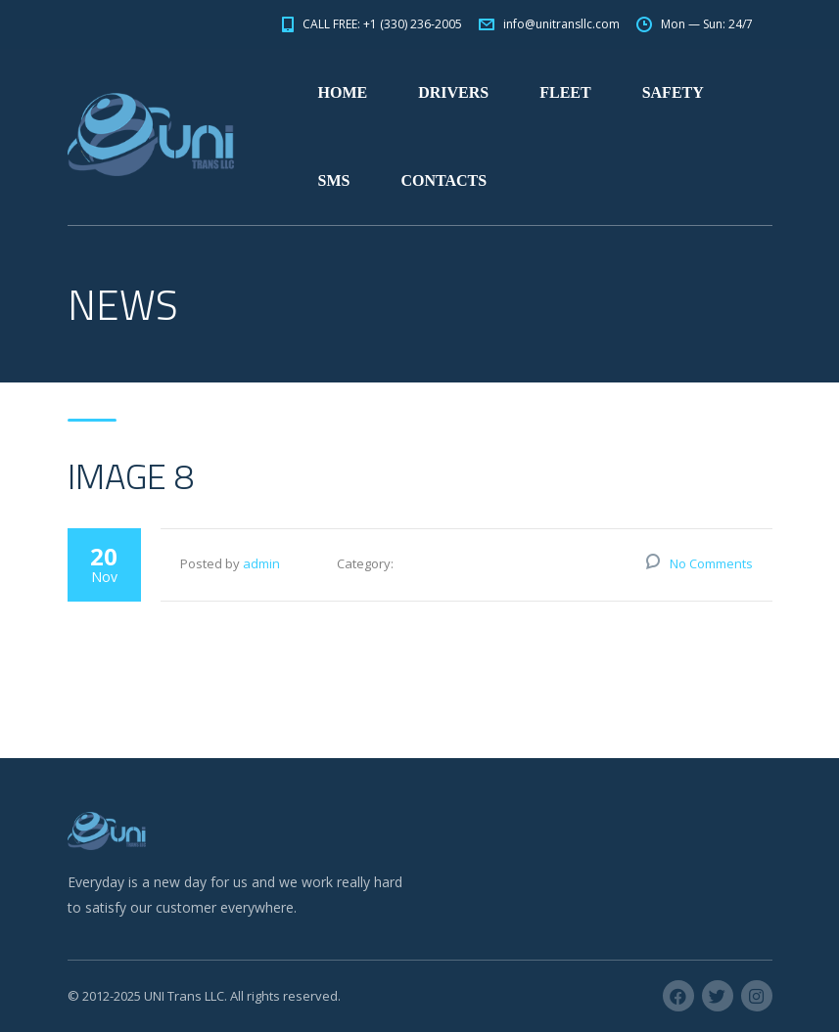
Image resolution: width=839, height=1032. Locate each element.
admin (261, 563)
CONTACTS (443, 180)
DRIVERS (453, 92)
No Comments (711, 563)
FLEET (564, 92)
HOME (343, 92)
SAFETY (673, 92)
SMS (334, 180)
